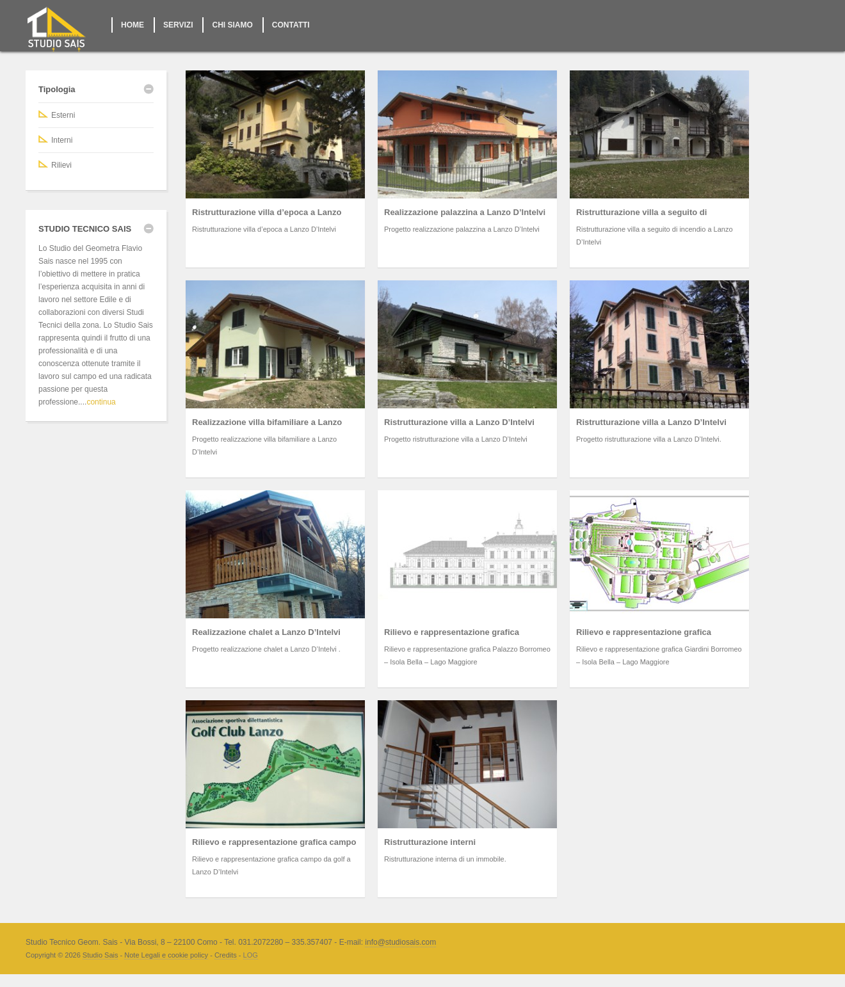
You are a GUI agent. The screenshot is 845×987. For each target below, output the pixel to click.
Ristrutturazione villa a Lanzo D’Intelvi (459, 422)
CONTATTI (291, 24)
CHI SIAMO (232, 24)
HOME (132, 24)
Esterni (63, 115)
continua (100, 401)
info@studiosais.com (400, 942)
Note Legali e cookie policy (166, 955)
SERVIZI (178, 24)
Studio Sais (100, 955)
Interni (61, 140)
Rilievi (61, 165)
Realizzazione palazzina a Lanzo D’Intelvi (464, 212)
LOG (250, 955)
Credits (225, 955)
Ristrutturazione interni (430, 842)
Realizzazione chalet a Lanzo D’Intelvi (266, 632)
